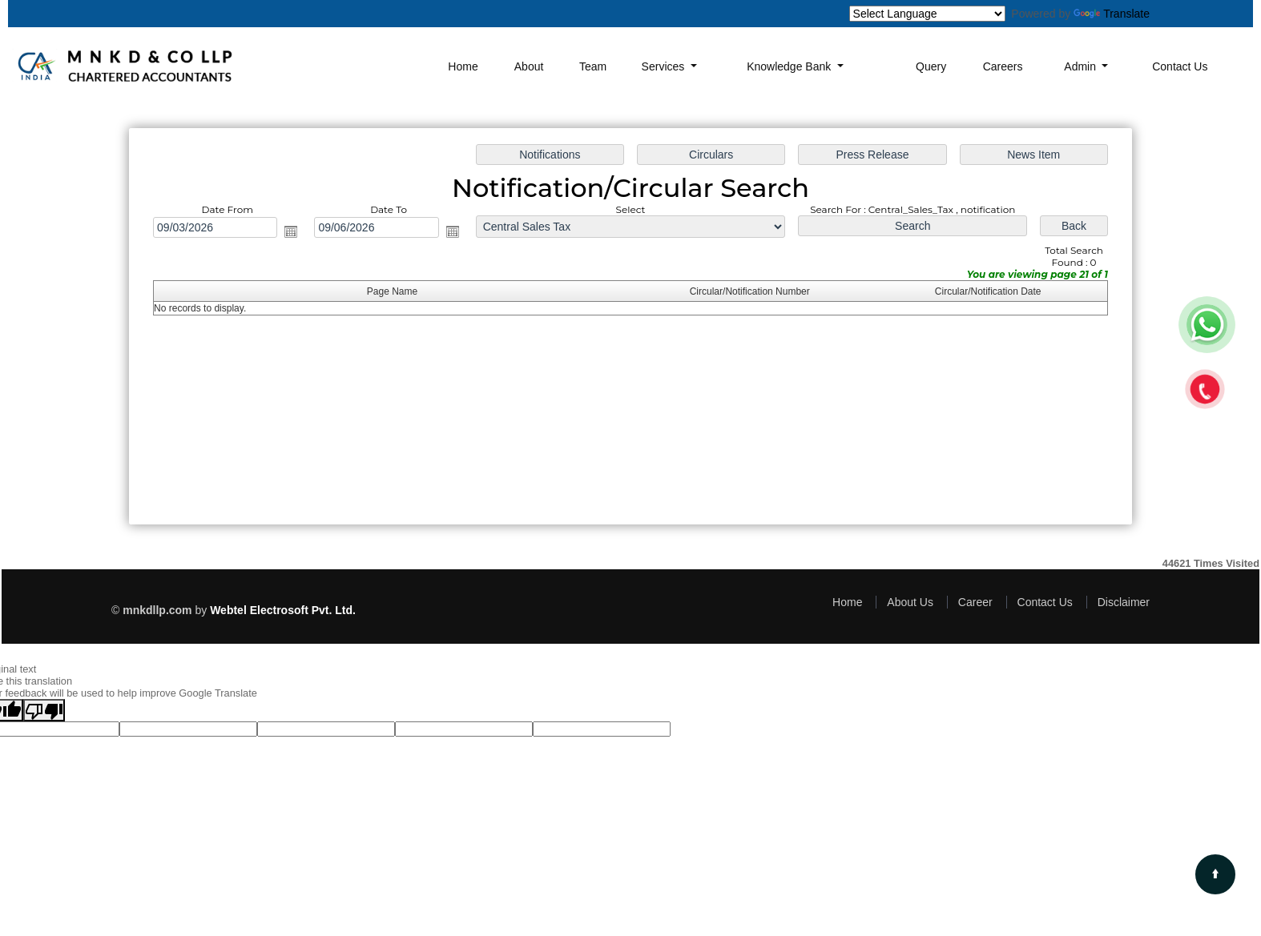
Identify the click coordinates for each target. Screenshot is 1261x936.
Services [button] (665, 66)
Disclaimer (1124, 602)
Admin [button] (1081, 66)
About (529, 66)
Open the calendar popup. (291, 231)
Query (931, 66)
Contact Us (1179, 66)
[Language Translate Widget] (927, 14)
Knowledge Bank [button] (790, 66)
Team (592, 66)
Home (462, 66)
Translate (1112, 13)
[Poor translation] (44, 710)
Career (975, 602)
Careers (1003, 66)
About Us (910, 602)
